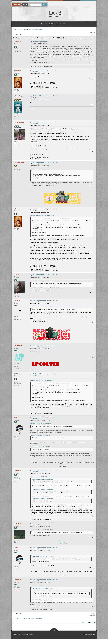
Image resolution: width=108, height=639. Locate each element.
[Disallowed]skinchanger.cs (40, 41)
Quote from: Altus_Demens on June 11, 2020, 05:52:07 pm (42, 169)
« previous (90, 32)
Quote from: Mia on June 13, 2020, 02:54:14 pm (40, 476)
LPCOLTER (18, 345)
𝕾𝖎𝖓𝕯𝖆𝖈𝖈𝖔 (18, 41)
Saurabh (18, 300)
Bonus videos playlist (62, 543)
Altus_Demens (19, 122)
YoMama (18, 523)
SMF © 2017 (22, 634)
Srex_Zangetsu (20, 96)
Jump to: (84, 622)
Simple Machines (29, 634)
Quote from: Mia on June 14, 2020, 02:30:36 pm (40, 585)
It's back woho (45, 370)
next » (94, 32)
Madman (18, 70)
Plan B (54, 14)
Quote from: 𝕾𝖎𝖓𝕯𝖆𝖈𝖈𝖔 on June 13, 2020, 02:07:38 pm (40, 423)
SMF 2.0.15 (15, 634)
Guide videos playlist (62, 542)
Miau (16, 417)
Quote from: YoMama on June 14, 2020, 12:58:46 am (41, 553)
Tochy (17, 274)
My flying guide (62, 540)
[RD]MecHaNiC (20, 162)
